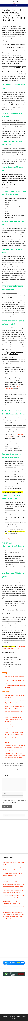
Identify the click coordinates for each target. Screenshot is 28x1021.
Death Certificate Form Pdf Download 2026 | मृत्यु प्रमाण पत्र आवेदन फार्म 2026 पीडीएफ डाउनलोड (14, 727)
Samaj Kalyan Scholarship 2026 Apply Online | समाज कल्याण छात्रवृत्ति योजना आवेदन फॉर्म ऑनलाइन (14, 719)
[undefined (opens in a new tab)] (9, 646)
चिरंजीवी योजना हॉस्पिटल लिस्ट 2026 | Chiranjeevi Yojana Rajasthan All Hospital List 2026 (14, 740)
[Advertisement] (14, 836)
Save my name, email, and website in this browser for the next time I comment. (14, 801)
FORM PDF (14, 1)
